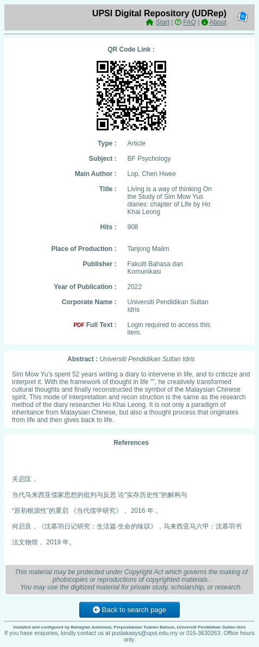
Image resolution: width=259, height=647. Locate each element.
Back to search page (129, 610)
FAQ (189, 22)
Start (162, 22)
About (218, 22)
